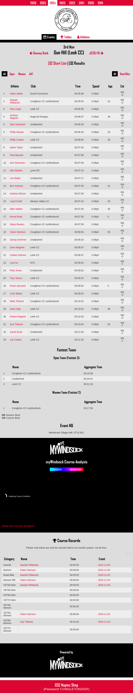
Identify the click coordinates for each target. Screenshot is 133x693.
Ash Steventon (17, 162)
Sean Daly (15, 309)
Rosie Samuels (18, 285)
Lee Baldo (15, 178)
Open (12, 74)
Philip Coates (17, 139)
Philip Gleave (17, 132)
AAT (31, 74)
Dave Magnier (17, 247)
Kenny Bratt (16, 216)
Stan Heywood (17, 124)
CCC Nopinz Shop (67, 686)
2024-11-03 (104, 565)
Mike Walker (16, 209)
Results (77, 63)
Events (49, 37)
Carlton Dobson (18, 255)
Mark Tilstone (17, 301)
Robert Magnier (18, 316)
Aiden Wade (16, 93)
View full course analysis (18, 526)
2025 (43, 3)
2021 (81, 3)
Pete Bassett (16, 155)
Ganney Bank (39, 53)
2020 (91, 3)
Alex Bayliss (16, 170)
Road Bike (125, 74)
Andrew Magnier (14, 116)
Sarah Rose (16, 332)
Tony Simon (16, 278)
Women (21, 74)
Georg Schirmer (18, 239)
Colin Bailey (16, 293)
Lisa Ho (14, 262)
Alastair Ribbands (15, 101)
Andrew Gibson (18, 193)
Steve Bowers (17, 224)
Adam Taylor (16, 147)
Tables (66, 37)
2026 (33, 3)
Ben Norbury (16, 186)
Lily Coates (15, 339)
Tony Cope (15, 109)
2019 (100, 3)
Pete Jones (16, 270)
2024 (53, 3)
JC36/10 (96, 53)
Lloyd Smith (16, 201)
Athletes (83, 37)
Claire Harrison (17, 232)
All (4, 74)
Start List (57, 63)
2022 (72, 3)
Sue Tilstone (16, 324)
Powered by (66, 660)
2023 (62, 3)
